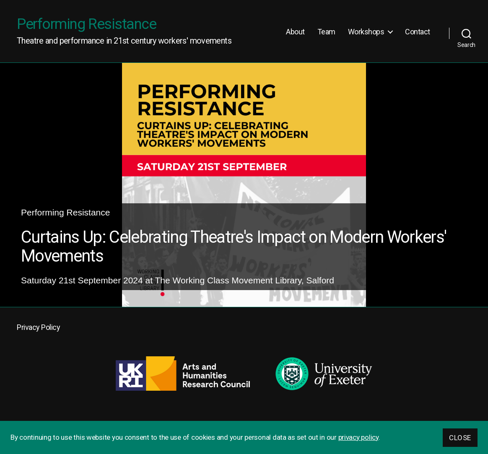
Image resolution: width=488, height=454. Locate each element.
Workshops (366, 31)
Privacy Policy (38, 327)
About (295, 31)
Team (326, 31)
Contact (417, 31)
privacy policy (358, 437)
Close (460, 437)
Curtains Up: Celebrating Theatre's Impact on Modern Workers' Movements (233, 246)
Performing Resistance (86, 24)
